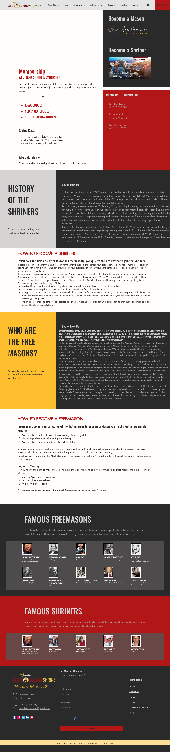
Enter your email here (71, 675)
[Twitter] (23, 717)
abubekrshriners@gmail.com (34, 708)
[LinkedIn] (27, 717)
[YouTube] (31, 717)
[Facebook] (14, 717)
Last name (65, 702)
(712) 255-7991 (30, 704)
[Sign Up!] (91, 728)
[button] (112, 5)
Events (132, 702)
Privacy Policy (108, 743)
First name (65, 688)
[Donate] (162, 5)
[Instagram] (18, 717)
